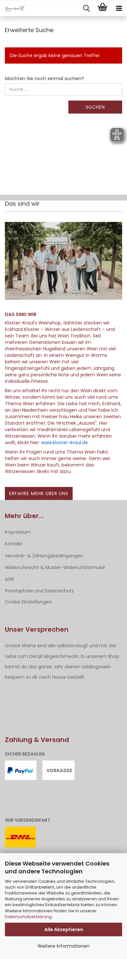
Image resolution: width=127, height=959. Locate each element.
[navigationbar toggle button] (119, 8)
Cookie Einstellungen (28, 602)
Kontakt (13, 543)
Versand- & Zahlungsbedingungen (44, 555)
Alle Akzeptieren (63, 929)
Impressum (18, 532)
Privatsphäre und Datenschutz (39, 591)
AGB (9, 579)
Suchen (95, 107)
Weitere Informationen (63, 946)
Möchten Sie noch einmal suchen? (44, 78)
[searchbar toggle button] (86, 8)
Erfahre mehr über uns (38, 493)
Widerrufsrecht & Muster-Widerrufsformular (55, 567)
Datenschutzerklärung (28, 917)
